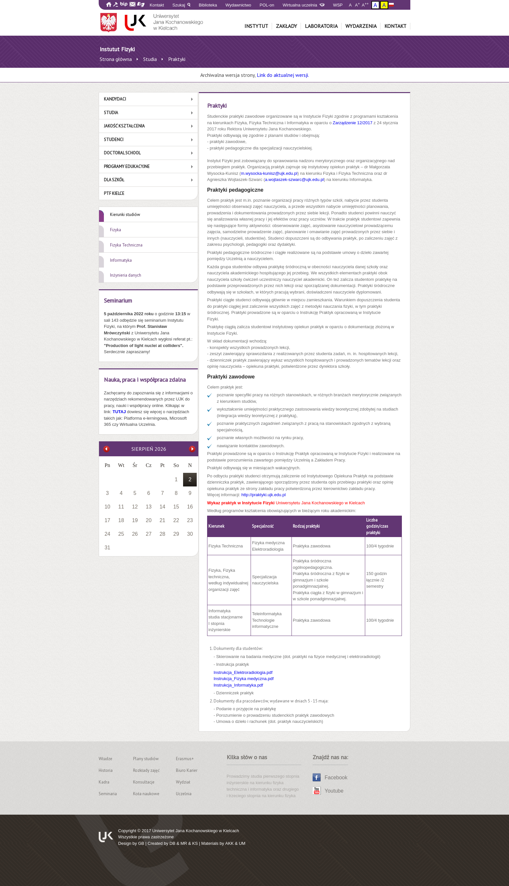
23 (190, 520)
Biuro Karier (186, 770)
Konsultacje (144, 782)
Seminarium (118, 300)
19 (135, 520)
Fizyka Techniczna (126, 245)
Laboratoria (321, 26)
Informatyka (121, 260)
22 (176, 520)
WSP (338, 5)
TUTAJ (120, 411)
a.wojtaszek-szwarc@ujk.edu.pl (294, 179)
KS (195, 843)
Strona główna (116, 59)
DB (172, 843)
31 (107, 547)
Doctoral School (122, 153)
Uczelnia (184, 793)
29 (176, 534)
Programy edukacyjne (127, 166)
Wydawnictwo (238, 5)
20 (149, 520)
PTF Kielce (114, 193)
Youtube (334, 791)
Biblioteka (208, 5)
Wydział (183, 782)
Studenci (113, 139)
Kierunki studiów (125, 214)
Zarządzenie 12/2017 (352, 122)
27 (149, 534)
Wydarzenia (361, 26)
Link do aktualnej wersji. (283, 75)
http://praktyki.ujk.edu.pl (263, 494)
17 (107, 520)
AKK (229, 843)
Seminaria (108, 793)
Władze (105, 758)
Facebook (336, 777)
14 (162, 506)
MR (183, 843)
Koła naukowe (146, 793)
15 (176, 506)
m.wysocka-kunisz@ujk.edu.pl (269, 173)
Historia (106, 770)
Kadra (104, 782)
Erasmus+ (185, 758)
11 (121, 506)
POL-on (267, 5)
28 (162, 534)
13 (149, 506)
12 (135, 506)
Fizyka (115, 230)
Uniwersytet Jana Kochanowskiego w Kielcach (195, 830)
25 (121, 534)
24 (107, 534)
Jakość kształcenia (124, 126)
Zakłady (286, 26)
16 (190, 506)
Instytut (256, 26)
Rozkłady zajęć (146, 770)
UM (242, 843)
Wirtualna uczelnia (304, 5)
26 (135, 534)
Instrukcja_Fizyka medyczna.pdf (244, 678)
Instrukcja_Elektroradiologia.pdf (243, 672)
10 (107, 506)
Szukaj (181, 5)
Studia (111, 112)
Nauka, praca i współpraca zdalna (145, 379)
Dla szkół (114, 180)
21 (162, 520)
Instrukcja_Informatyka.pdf (238, 685)
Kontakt (157, 5)
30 (190, 534)
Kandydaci (115, 99)
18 (121, 520)
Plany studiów (146, 758)
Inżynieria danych (125, 275)
